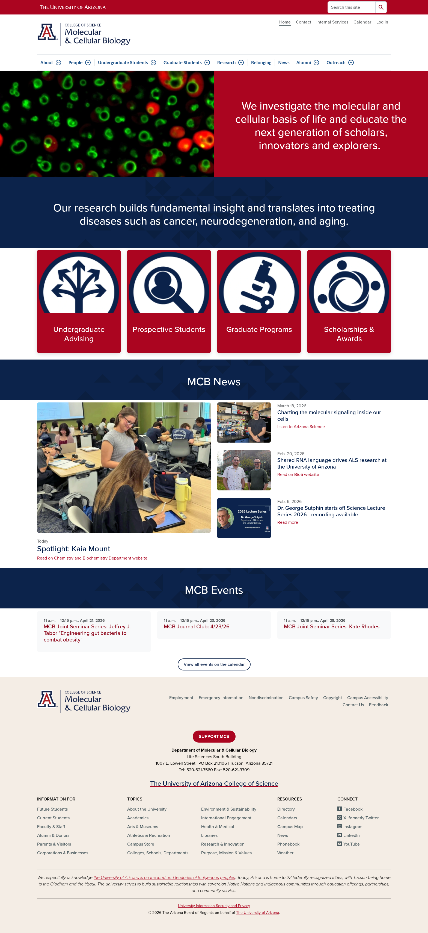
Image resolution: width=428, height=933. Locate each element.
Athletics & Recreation (148, 835)
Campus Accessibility (367, 698)
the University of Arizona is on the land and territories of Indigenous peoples (164, 877)
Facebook (352, 809)
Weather (285, 853)
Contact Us (353, 705)
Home (285, 22)
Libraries (209, 835)
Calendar (362, 22)
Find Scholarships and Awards (311, 348)
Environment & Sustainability (228, 809)
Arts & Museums (142, 826)
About (46, 63)
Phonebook (288, 844)
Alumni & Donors (53, 835)
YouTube (351, 844)
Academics (137, 818)
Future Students (52, 809)
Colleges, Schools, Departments (157, 853)
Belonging (261, 63)
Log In (382, 22)
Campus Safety (303, 698)
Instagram (352, 826)
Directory (286, 809)
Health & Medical (217, 826)
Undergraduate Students (123, 63)
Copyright (332, 698)
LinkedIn (351, 835)
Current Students (53, 818)
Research (226, 63)
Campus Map (290, 826)
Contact (303, 22)
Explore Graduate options (221, 348)
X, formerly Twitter (361, 818)
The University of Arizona (257, 912)
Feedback (378, 705)
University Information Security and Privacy (214, 905)
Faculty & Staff (51, 826)
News (283, 63)
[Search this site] (352, 7)
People (75, 63)
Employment (181, 698)
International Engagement (226, 818)
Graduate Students (183, 63)
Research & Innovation (223, 844)
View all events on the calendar (214, 664)
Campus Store (140, 844)
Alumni (303, 63)
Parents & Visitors (54, 844)
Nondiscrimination (266, 698)
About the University (147, 809)
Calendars (287, 818)
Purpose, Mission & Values (226, 853)
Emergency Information (221, 698)
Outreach (335, 63)
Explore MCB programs (131, 348)
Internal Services (332, 22)
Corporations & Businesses (62, 853)
